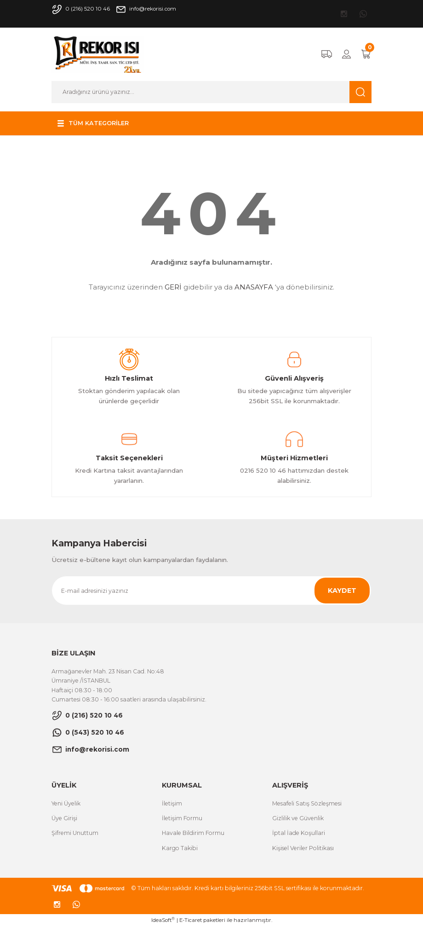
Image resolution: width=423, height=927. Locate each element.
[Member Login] (346, 54)
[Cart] (366, 54)
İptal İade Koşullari (298, 832)
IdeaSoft (163, 919)
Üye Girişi (64, 818)
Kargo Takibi (180, 848)
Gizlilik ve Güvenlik (298, 818)
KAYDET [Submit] (342, 590)
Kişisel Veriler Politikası (303, 848)
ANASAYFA (253, 287)
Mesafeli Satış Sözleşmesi (307, 803)
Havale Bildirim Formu (193, 832)
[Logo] (97, 54)
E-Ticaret (190, 920)
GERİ (173, 287)
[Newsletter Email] (211, 590)
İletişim (172, 803)
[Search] (211, 92)
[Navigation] (93, 123)
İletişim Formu (182, 818)
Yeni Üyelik (65, 803)
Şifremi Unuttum (74, 832)
